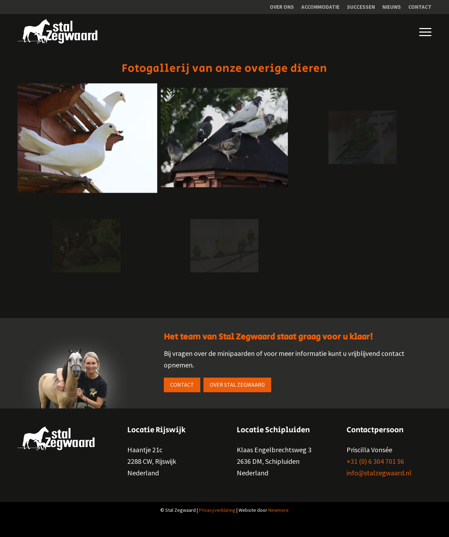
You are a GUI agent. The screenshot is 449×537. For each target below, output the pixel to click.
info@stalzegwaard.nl (379, 472)
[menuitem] (282, 7)
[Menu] (420, 31)
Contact (419, 7)
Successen (361, 7)
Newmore (278, 510)
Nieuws (391, 7)
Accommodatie (320, 7)
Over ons (282, 7)
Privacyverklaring (217, 510)
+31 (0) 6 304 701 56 (375, 461)
